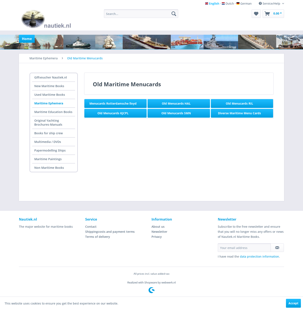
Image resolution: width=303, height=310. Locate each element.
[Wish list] (256, 13)
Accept (293, 303)
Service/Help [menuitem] (270, 3)
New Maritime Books (49, 86)
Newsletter (159, 232)
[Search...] (141, 13)
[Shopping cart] (273, 13)
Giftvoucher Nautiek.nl (50, 77)
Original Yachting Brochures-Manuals (48, 122)
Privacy (157, 237)
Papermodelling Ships (50, 150)
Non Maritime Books (49, 168)
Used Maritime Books (49, 95)
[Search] (173, 13)
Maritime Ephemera (48, 103)
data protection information (259, 256)
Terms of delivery (97, 237)
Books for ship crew (48, 133)
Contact (91, 227)
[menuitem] (141, 13)
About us (158, 227)
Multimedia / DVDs (47, 142)
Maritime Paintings (48, 159)
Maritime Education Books (53, 112)
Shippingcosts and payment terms (110, 232)
